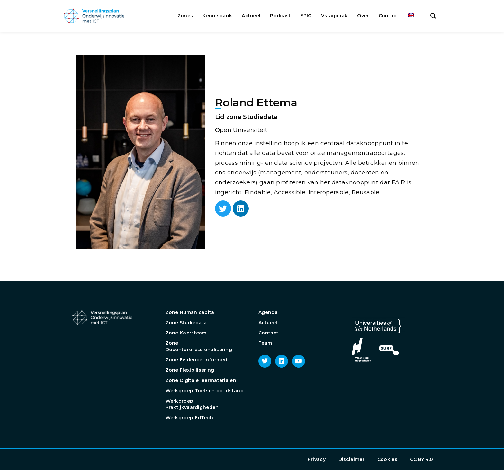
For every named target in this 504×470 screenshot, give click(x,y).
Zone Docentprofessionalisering (199, 346)
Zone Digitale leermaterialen (201, 380)
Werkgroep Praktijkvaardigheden (192, 404)
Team (265, 343)
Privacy (317, 459)
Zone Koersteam (186, 333)
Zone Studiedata (186, 322)
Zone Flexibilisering (190, 370)
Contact (268, 333)
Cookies (387, 459)
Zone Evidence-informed (197, 360)
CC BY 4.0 (421, 459)
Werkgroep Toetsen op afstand (205, 391)
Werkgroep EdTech (189, 418)
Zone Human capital (191, 312)
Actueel (267, 322)
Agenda (268, 312)
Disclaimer (351, 459)
